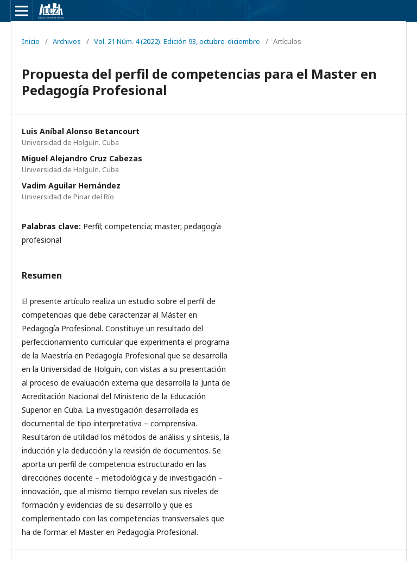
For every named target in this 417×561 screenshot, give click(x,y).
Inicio (31, 41)
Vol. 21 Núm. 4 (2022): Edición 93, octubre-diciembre (177, 41)
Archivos (67, 41)
